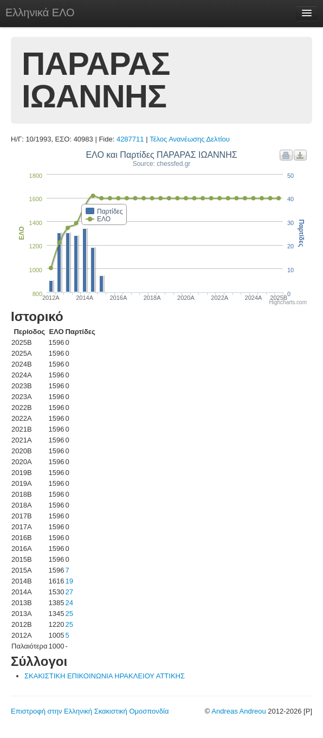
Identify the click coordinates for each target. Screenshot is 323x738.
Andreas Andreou (238, 711)
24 (69, 603)
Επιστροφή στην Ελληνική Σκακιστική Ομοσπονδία (90, 711)
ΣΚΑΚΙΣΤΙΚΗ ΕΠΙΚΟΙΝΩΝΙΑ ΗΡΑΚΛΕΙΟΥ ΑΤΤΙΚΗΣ (104, 676)
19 (69, 581)
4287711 (130, 139)
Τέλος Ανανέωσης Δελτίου (190, 139)
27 (69, 592)
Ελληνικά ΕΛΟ (40, 12)
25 (69, 613)
